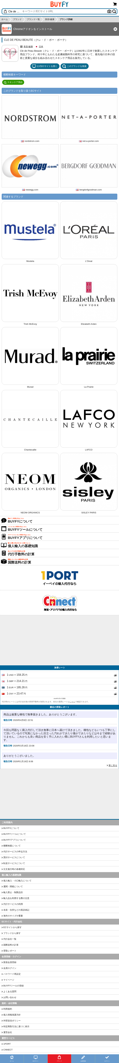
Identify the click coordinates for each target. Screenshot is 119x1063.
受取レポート (9, 950)
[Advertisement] (59, 640)
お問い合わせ (9, 997)
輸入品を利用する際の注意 (16, 898)
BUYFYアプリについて (14, 840)
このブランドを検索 (74, 66)
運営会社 (7, 1032)
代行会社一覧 (9, 939)
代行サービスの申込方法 (15, 851)
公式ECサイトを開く (44, 66)
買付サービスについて (14, 857)
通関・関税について (13, 886)
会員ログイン (9, 968)
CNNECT (8, 1049)
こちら (72, 702)
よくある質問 (9, 991)
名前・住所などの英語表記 (16, 910)
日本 (41, 46)
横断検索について (12, 845)
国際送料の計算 (10, 945)
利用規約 (7, 1009)
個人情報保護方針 (12, 1015)
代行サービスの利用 (13, 904)
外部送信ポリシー (12, 1020)
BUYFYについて (11, 828)
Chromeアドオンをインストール (32, 29)
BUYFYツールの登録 (13, 985)
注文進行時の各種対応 (14, 869)
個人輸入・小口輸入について (17, 880)
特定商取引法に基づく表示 (16, 1026)
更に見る (112, 765)
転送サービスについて (14, 863)
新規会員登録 (9, 962)
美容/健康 (28, 46)
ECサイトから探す (12, 927)
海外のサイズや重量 (13, 916)
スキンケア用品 (13, 82)
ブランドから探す (12, 933)
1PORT (7, 1044)
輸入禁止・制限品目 (13, 892)
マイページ (8, 980)
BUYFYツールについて (14, 834)
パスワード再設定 (12, 974)
